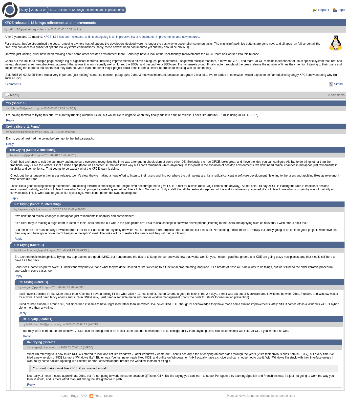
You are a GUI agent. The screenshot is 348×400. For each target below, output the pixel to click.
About (64, 396)
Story (24, 10)
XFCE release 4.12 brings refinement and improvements (87, 10)
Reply (14, 95)
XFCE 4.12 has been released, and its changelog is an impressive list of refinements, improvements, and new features (121, 37)
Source (108, 396)
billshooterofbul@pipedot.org (35, 250)
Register (323, 10)
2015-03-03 (38, 10)
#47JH (78, 29)
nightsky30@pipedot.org (24, 108)
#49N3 (84, 250)
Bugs (74, 396)
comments (13, 84)
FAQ (84, 396)
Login (341, 10)
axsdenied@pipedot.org (24, 131)
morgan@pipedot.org (35, 287)
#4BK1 (79, 287)
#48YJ (71, 155)
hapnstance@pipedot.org (33, 209)
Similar (338, 84)
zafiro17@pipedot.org (22, 29)
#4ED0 (88, 347)
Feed (97, 396)
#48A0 (70, 131)
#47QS (70, 108)
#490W (80, 209)
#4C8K (93, 324)
